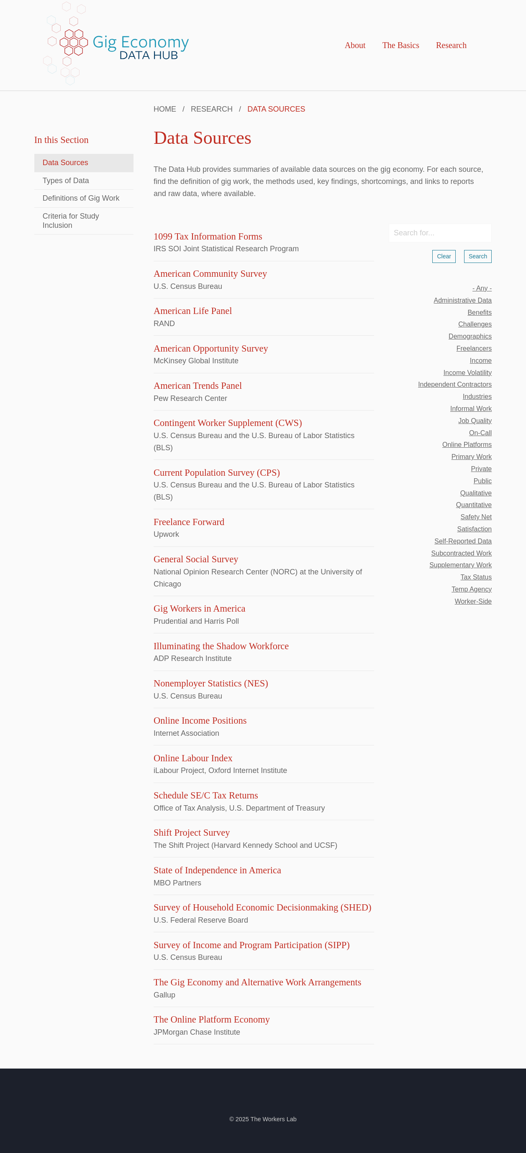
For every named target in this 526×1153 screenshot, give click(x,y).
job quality (475, 420)
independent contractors (455, 384)
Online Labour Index (193, 758)
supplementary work (460, 565)
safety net (476, 516)
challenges (475, 324)
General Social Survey (196, 559)
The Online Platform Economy (212, 1019)
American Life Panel (193, 311)
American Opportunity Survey (211, 348)
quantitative (474, 504)
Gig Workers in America (200, 608)
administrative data (463, 300)
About (355, 45)
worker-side (473, 601)
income (481, 360)
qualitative (476, 493)
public (483, 481)
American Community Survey (210, 273)
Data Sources (65, 162)
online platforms (467, 444)
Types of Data (66, 180)
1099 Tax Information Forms (208, 236)
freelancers (474, 348)
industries (477, 396)
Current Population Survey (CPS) (217, 472)
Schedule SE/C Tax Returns (206, 795)
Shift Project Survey (192, 832)
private (481, 468)
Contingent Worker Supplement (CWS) (228, 423)
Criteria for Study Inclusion (71, 221)
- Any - (482, 288)
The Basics (400, 45)
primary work (472, 456)
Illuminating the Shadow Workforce (221, 646)
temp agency (472, 589)
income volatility (468, 372)
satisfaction (474, 529)
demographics (470, 336)
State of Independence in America (217, 870)
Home (165, 109)
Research (451, 45)
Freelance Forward (189, 522)
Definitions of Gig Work (81, 198)
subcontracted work (461, 553)
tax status (476, 577)
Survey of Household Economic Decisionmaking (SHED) (263, 907)
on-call (480, 432)
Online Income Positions (200, 720)
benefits (479, 312)
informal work (471, 408)
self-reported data (463, 541)
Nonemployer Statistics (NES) (211, 683)
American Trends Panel (198, 385)
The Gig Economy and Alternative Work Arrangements (257, 982)
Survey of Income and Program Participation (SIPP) (252, 945)
